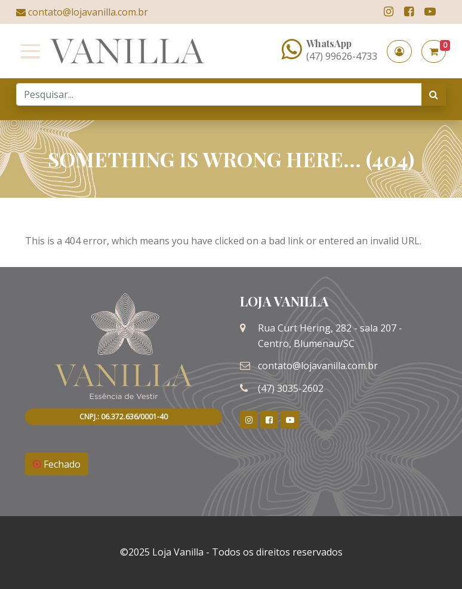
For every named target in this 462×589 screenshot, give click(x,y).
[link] (388, 11)
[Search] (219, 94)
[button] (399, 51)
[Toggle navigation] (28, 51)
